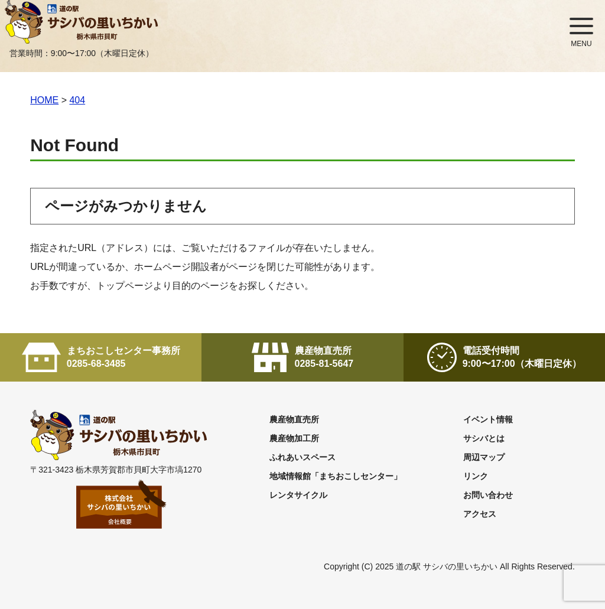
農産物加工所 (294, 438)
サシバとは (484, 438)
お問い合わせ (488, 495)
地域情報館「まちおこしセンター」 (335, 476)
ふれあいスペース (302, 457)
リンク (475, 476)
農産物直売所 (294, 419)
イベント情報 (488, 419)
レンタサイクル (298, 495)
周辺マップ (484, 457)
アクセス (479, 514)
